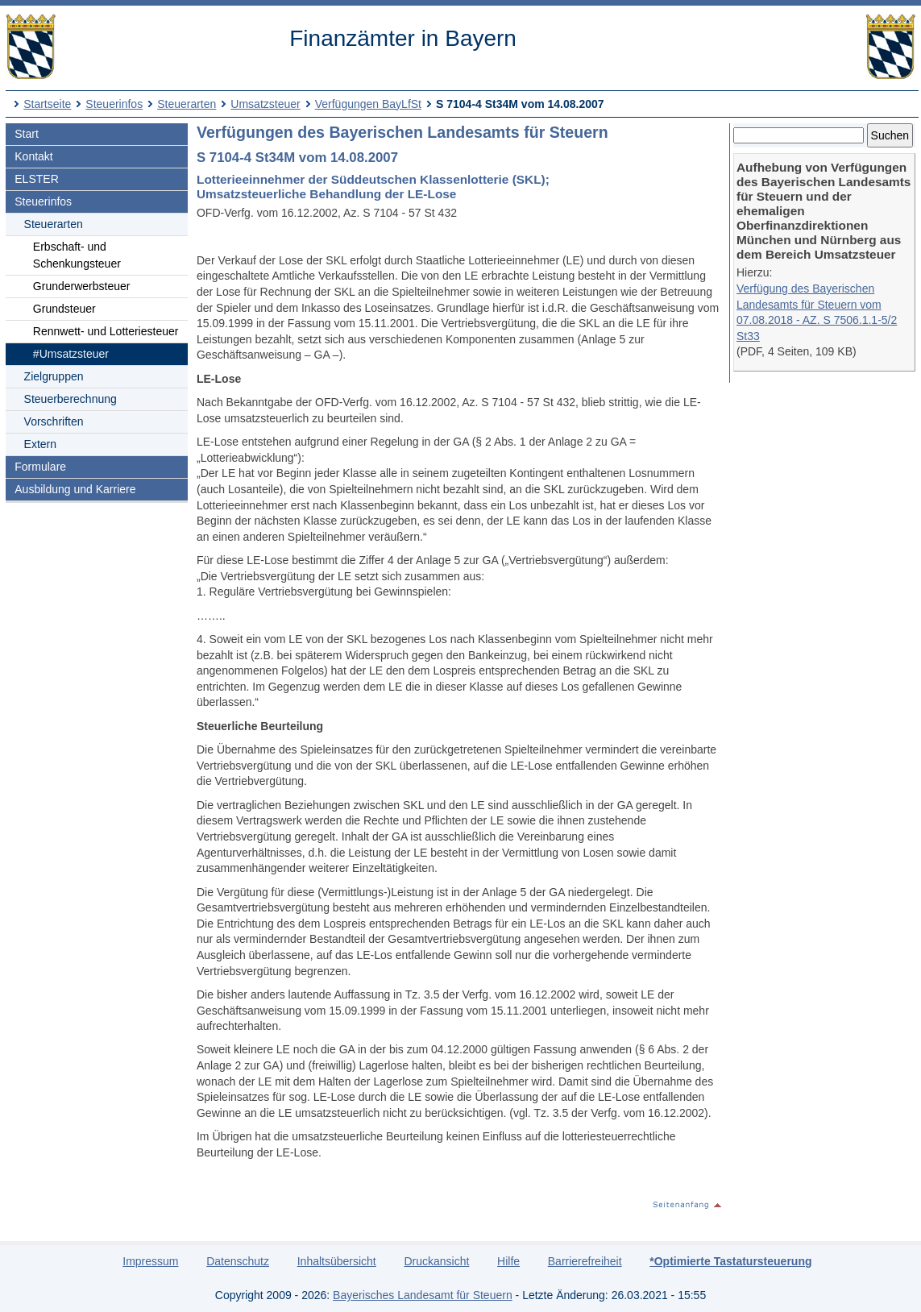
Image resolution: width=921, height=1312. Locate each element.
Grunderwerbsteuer (82, 286)
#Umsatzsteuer (71, 353)
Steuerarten (186, 104)
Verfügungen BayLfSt (368, 104)
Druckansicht (436, 1261)
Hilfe (508, 1261)
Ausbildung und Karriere (75, 489)
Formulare (40, 466)
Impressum (150, 1261)
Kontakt (33, 156)
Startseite (47, 104)
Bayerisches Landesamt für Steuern (422, 1295)
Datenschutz (237, 1261)
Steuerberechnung (70, 398)
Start (27, 133)
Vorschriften (54, 421)
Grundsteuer (64, 308)
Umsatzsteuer (265, 104)
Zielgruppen (54, 376)
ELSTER (36, 178)
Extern (40, 444)
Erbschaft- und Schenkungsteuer (77, 255)
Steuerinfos (114, 104)
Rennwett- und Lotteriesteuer (106, 331)
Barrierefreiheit (585, 1261)
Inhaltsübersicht (336, 1261)
